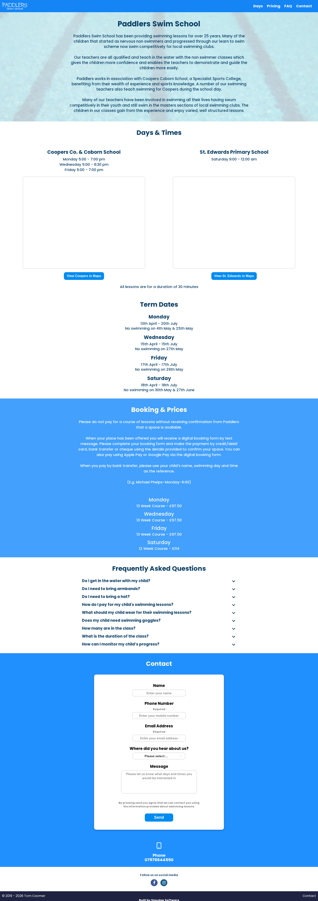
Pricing (273, 6)
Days (258, 6)
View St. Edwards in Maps (234, 276)
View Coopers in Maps (84, 276)
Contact (304, 6)
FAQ (288, 6)
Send (159, 817)
